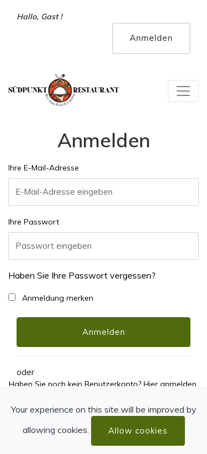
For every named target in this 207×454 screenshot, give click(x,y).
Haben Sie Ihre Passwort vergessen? (82, 275)
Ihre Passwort (33, 222)
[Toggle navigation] (183, 91)
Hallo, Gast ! (39, 17)
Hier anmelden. (171, 384)
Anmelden (151, 38)
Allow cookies (138, 430)
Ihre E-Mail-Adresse (43, 168)
